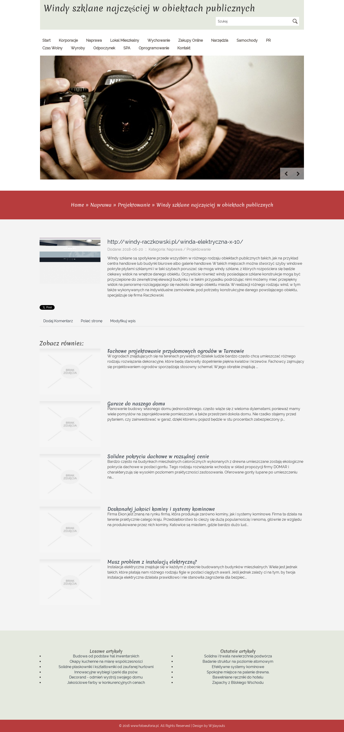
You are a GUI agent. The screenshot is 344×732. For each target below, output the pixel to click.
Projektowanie (134, 205)
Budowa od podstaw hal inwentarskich (106, 656)
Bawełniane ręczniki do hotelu (238, 677)
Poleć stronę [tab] (91, 321)
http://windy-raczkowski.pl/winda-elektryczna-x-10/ (175, 241)
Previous (286, 174)
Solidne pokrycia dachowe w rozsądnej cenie (158, 456)
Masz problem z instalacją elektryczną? (152, 561)
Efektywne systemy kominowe (238, 667)
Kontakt (183, 48)
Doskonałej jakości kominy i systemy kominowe (161, 509)
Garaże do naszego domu (136, 403)
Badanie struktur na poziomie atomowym (238, 661)
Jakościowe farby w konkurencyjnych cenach (106, 682)
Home (77, 205)
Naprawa (101, 205)
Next (298, 174)
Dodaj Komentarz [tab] (58, 321)
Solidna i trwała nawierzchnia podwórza (238, 656)
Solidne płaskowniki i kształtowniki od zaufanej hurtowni (106, 667)
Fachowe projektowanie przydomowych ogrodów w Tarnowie (175, 351)
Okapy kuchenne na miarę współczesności (106, 661)
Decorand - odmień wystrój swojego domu (106, 677)
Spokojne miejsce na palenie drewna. (238, 672)
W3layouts (217, 726)
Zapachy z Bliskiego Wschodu (238, 682)
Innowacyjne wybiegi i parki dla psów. (106, 672)
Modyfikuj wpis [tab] (123, 321)
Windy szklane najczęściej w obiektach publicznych (214, 205)
